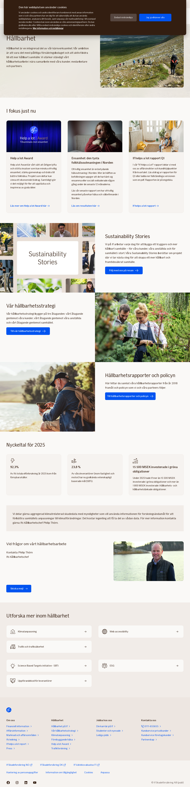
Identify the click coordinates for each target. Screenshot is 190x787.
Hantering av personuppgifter (22, 772)
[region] (95, 17)
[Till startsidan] (8, 709)
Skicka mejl (19, 588)
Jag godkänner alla (155, 17)
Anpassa (105, 772)
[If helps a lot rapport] (156, 136)
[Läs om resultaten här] (95, 136)
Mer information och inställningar (48, 28)
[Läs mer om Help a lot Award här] (33, 136)
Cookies (88, 772)
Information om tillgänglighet (61, 772)
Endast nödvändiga (123, 17)
